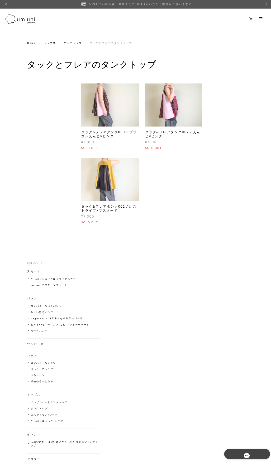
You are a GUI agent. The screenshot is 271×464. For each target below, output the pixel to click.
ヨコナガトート (40, 355)
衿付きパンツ (39, 158)
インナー (33, 262)
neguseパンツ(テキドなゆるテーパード (48, 140)
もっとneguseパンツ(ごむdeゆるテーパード (48, 150)
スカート (33, 88)
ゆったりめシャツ (42, 197)
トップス (50, 42)
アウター (33, 287)
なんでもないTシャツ (44, 242)
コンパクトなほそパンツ (46, 126)
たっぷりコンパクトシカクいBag (49, 363)
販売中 (32, 384)
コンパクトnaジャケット (46, 300)
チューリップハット (43, 328)
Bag (30, 341)
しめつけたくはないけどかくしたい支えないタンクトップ (49, 272)
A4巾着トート (40, 371)
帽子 (30, 320)
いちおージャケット (43, 307)
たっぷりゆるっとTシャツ (47, 249)
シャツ (32, 183)
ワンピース (35, 172)
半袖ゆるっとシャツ (43, 209)
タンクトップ (72, 42)
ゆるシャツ (38, 203)
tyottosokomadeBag (45, 348)
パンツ (32, 119)
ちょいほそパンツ (42, 132)
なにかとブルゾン (42, 294)
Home (31, 42)
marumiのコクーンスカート (49, 105)
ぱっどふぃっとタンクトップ (49, 230)
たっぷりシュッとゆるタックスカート (49, 97)
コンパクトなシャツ (43, 191)
